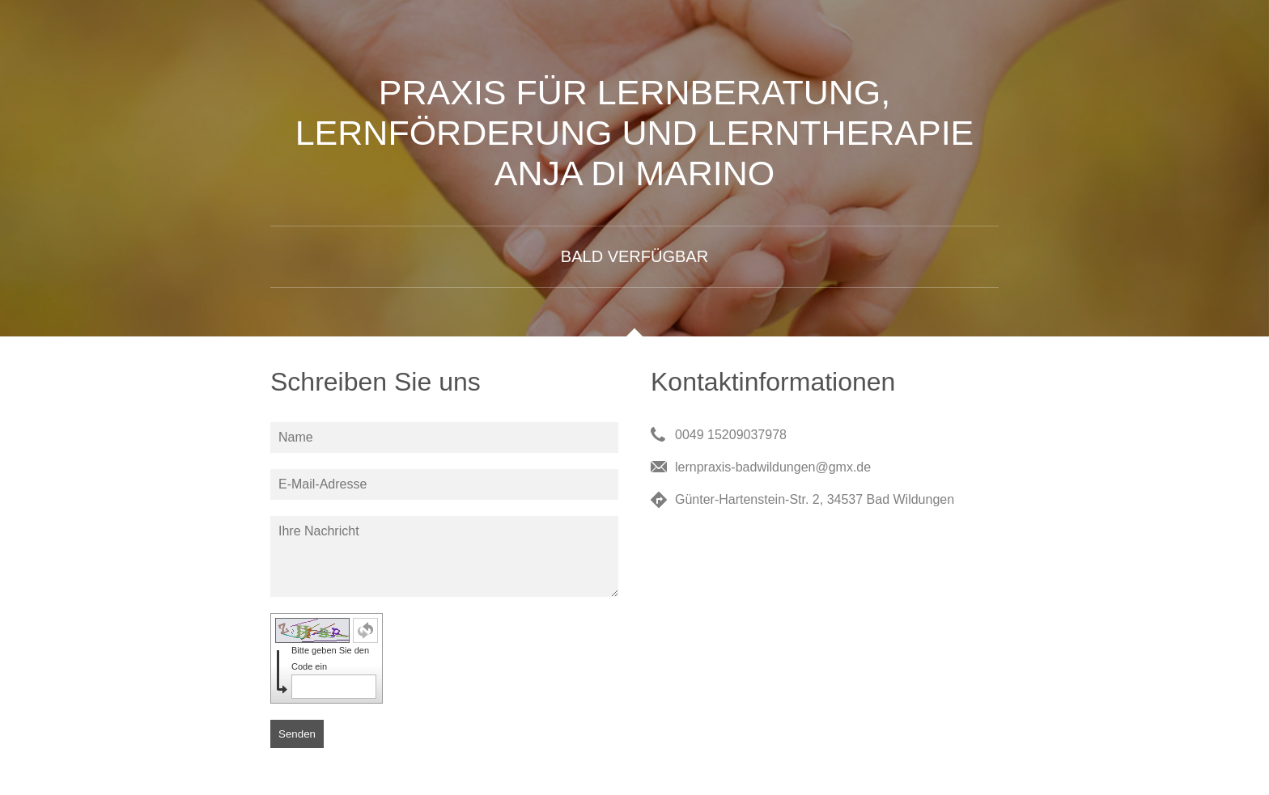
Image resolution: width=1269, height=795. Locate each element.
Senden (297, 734)
